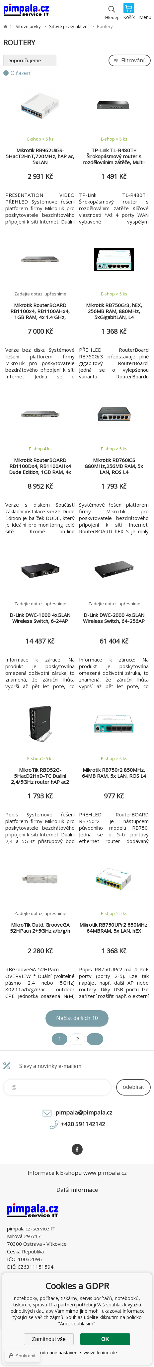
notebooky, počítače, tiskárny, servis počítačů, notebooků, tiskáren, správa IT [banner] (26, 11)
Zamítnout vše (48, 1339)
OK (105, 1339)
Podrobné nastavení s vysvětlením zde (77, 1352)
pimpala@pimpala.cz (83, 1112)
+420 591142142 (83, 1124)
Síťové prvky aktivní (69, 26)
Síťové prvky (28, 26)
